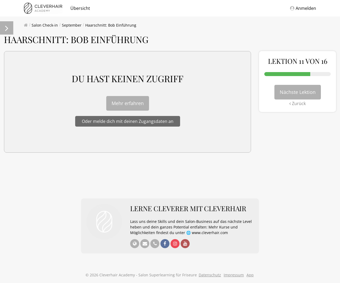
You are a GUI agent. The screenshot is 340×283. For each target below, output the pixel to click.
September (72, 25)
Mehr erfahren (128, 103)
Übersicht (80, 8)
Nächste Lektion (298, 92)
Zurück (297, 103)
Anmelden (303, 8)
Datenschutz (210, 274)
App (250, 274)
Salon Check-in (45, 25)
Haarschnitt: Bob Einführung (110, 25)
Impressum (234, 274)
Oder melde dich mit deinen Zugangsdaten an (127, 121)
